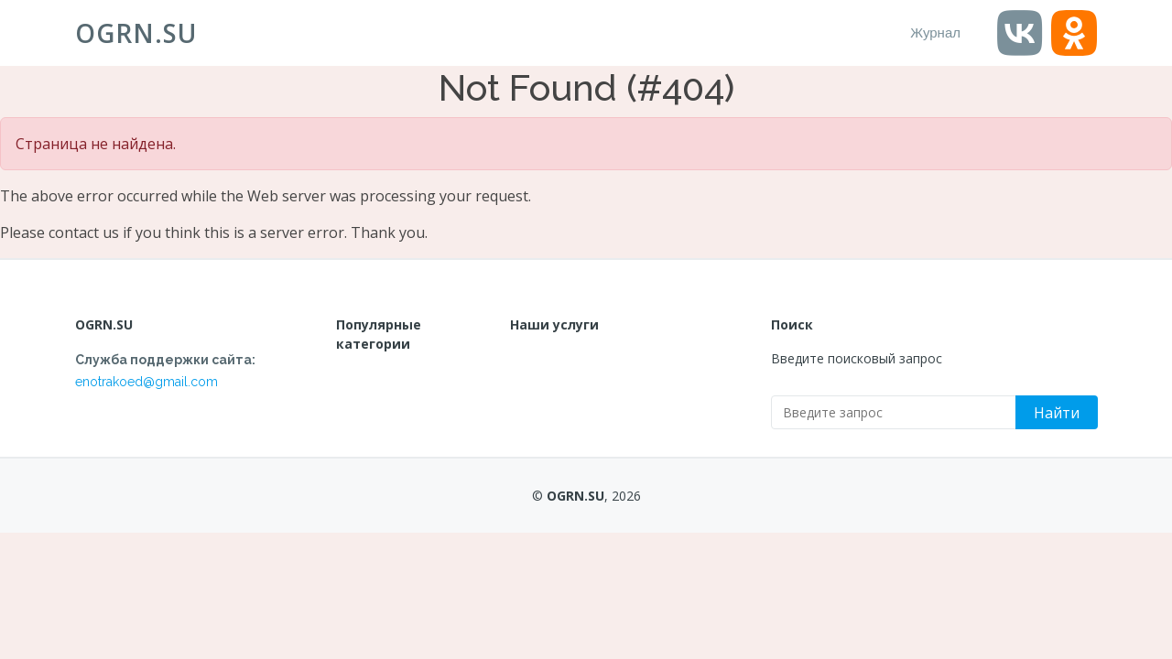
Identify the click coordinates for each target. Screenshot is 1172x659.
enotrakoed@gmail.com (146, 381)
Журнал (935, 32)
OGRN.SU (136, 33)
